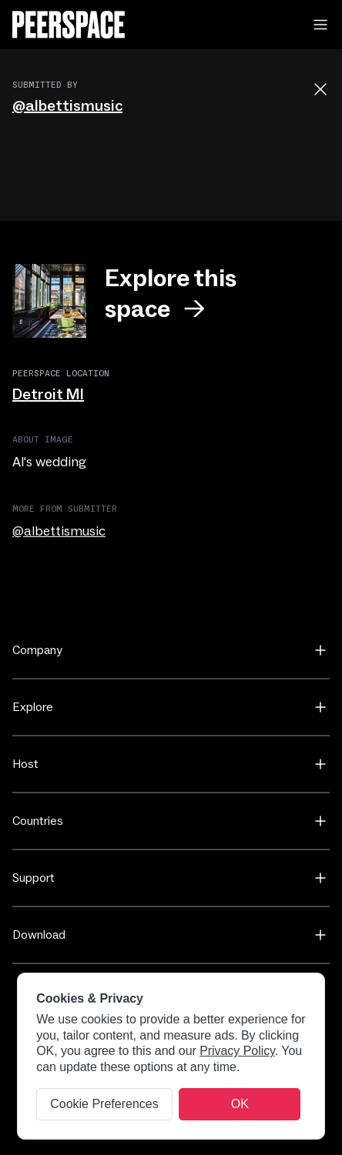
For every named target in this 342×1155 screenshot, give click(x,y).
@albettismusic (67, 106)
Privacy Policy (237, 1050)
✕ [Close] (231, 1103)
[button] (320, 24)
